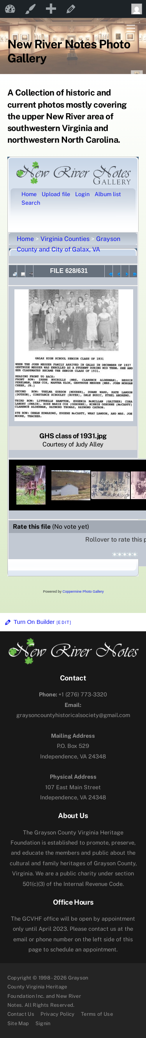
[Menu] (131, 28)
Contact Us (20, 1014)
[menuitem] (50, 9)
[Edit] (63, 622)
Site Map (18, 1023)
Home (25, 239)
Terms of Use (97, 1014)
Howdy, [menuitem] (138, 9)
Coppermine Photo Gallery (83, 591)
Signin (43, 1023)
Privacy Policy (57, 1014)
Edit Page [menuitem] (71, 9)
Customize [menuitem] (30, 9)
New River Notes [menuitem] (10, 9)
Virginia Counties (65, 239)
